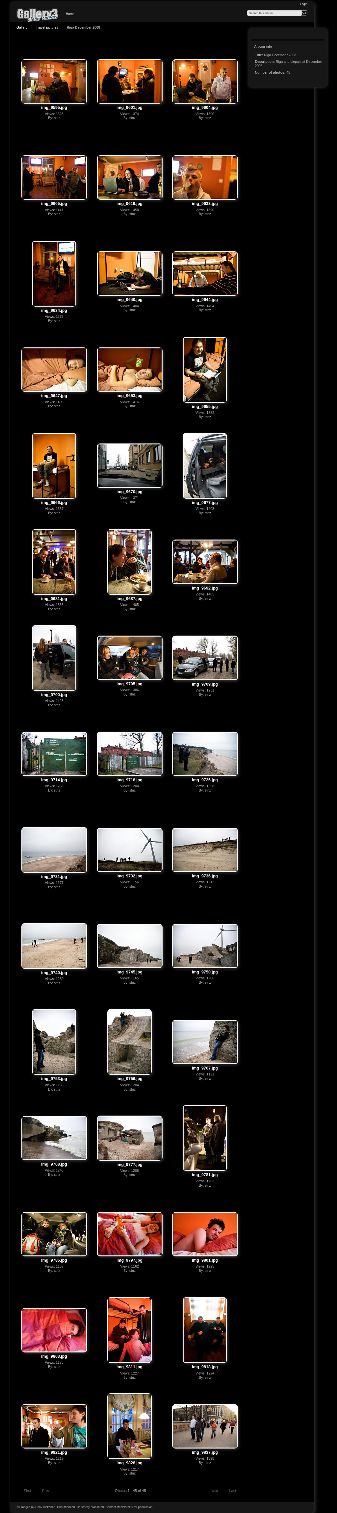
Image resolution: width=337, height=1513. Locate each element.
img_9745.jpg (130, 972)
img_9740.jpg (54, 973)
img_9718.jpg (130, 780)
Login (303, 4)
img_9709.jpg (205, 684)
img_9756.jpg (130, 1078)
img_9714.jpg (54, 780)
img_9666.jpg (54, 502)
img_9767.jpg (205, 1068)
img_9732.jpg (130, 876)
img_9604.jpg (205, 107)
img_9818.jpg (205, 1367)
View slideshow (258, 34)
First (24, 1491)
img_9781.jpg (205, 1175)
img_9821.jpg (54, 1452)
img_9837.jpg (205, 1452)
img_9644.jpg (205, 299)
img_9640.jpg (130, 299)
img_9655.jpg (205, 406)
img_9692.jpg (205, 588)
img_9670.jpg (130, 492)
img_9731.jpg (54, 876)
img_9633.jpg (205, 203)
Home (70, 14)
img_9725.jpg (205, 780)
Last (235, 1491)
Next (217, 1491)
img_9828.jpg (130, 1463)
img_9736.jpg (205, 876)
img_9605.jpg (54, 203)
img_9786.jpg (54, 1260)
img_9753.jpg (54, 1078)
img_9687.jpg (130, 598)
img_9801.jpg (205, 1260)
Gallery (21, 27)
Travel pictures (47, 27)
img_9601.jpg (130, 107)
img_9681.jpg (54, 598)
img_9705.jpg (130, 684)
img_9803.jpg (54, 1356)
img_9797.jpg (130, 1260)
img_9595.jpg (54, 107)
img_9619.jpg (130, 203)
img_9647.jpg (54, 395)
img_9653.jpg (130, 395)
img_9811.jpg (130, 1367)
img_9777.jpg (130, 1164)
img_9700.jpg (54, 695)
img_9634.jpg (54, 310)
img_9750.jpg (205, 972)
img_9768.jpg (54, 1164)
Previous (46, 1491)
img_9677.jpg (205, 502)
